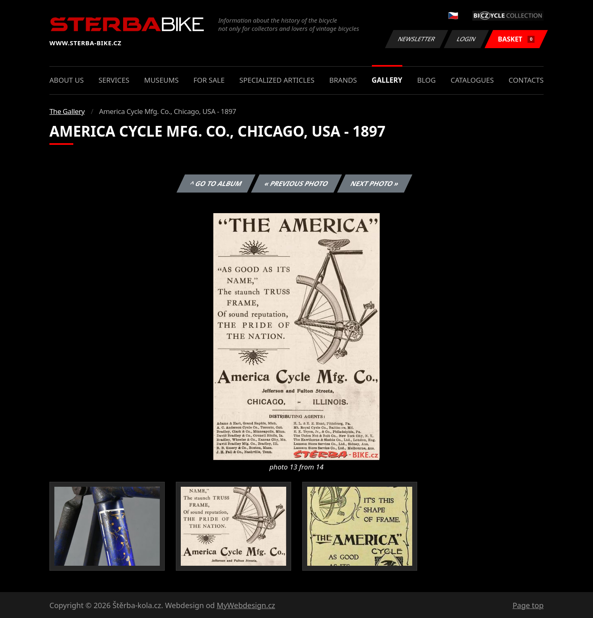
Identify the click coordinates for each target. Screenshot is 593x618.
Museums (161, 80)
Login (466, 39)
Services (113, 80)
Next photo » (375, 183)
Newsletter (416, 39)
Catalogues (472, 80)
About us (66, 80)
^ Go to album (216, 183)
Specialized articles (276, 80)
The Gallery (67, 111)
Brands (343, 80)
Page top (528, 605)
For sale (209, 80)
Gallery (387, 80)
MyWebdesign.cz (246, 605)
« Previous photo (296, 183)
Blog (426, 80)
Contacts (526, 80)
